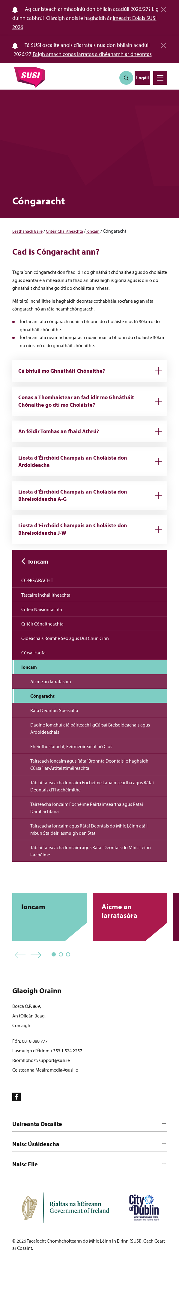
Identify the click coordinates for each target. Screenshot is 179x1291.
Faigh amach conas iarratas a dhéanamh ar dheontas (92, 53)
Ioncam (93, 231)
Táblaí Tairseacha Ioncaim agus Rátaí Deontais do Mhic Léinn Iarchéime (90, 851)
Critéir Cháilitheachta (64, 231)
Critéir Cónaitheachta (42, 624)
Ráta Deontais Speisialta (54, 710)
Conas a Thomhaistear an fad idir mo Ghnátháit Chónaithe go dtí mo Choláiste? (76, 401)
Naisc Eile (25, 1164)
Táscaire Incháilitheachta (45, 595)
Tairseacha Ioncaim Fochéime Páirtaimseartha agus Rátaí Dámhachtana (86, 807)
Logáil (142, 78)
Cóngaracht (37, 580)
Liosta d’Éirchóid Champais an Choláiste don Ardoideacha (72, 461)
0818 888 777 (35, 1041)
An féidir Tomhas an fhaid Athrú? (58, 431)
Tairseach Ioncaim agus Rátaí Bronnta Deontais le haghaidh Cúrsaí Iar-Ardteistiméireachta (89, 764)
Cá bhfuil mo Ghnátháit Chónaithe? (61, 370)
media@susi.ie (64, 1070)
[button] (20, 955)
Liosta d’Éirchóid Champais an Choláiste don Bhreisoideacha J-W (72, 529)
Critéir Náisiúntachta (41, 609)
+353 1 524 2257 (66, 1051)
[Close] (163, 7)
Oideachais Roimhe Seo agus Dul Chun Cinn (65, 638)
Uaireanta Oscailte (37, 1123)
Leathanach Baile (27, 231)
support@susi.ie (54, 1060)
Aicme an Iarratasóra (50, 681)
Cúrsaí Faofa (33, 653)
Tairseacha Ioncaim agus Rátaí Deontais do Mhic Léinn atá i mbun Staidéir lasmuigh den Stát (89, 829)
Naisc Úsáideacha (35, 1144)
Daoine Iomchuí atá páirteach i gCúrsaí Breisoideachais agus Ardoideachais (90, 728)
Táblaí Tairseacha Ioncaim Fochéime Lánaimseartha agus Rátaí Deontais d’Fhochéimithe (92, 786)
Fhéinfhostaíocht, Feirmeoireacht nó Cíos (71, 746)
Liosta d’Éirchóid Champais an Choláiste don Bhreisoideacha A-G (72, 495)
